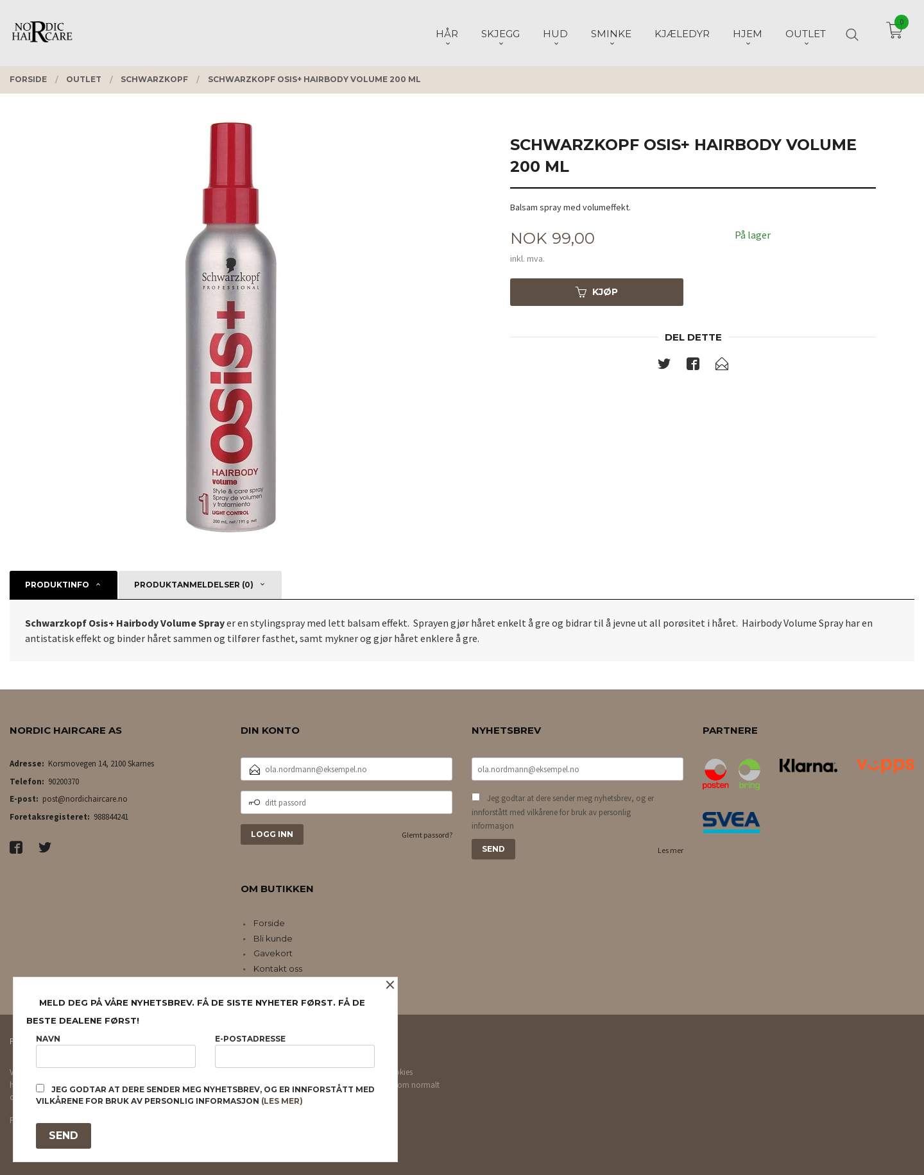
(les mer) (282, 1101)
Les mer (670, 850)
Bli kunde (273, 938)
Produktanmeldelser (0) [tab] (193, 584)
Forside (269, 923)
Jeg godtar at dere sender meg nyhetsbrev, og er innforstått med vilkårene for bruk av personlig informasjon (563, 812)
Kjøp (597, 292)
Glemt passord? (427, 835)
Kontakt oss (277, 968)
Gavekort (273, 953)
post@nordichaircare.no (85, 798)
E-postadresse (295, 1051)
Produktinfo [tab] (57, 584)
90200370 (63, 781)
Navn (116, 1051)
